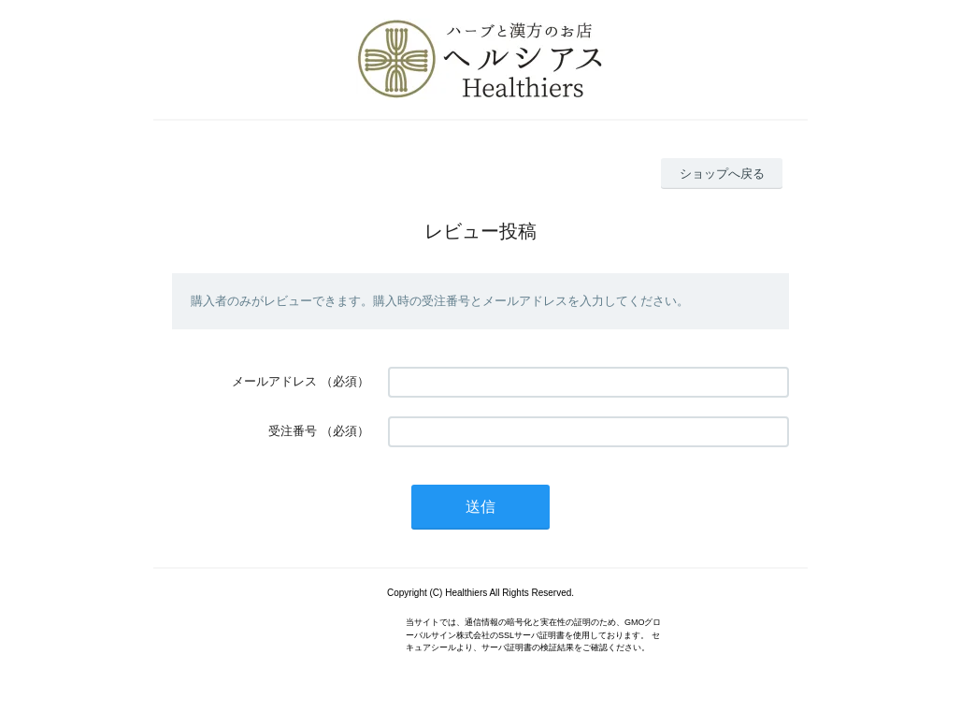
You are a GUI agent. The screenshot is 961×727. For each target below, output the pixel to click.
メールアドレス (274, 381)
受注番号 (292, 431)
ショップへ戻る (722, 174)
